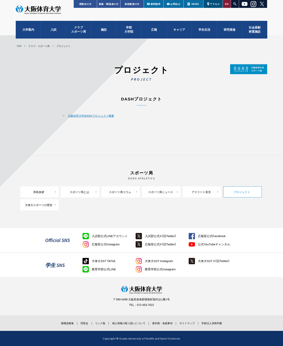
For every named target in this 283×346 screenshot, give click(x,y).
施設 (104, 31)
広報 (154, 31)
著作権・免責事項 (165, 323)
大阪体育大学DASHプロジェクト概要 (92, 115)
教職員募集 (58, 323)
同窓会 (77, 323)
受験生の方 (85, 4)
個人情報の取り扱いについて (128, 323)
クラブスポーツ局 (78, 31)
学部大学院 (128, 31)
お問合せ (175, 4)
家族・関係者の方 (109, 4)
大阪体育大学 (38, 12)
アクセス (215, 4)
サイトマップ (193, 323)
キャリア (179, 31)
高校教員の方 (132, 4)
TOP (19, 46)
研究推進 (229, 31)
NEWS (195, 4)
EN (227, 4)
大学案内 (28, 31)
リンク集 (95, 323)
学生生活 (204, 31)
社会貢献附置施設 (255, 31)
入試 (53, 31)
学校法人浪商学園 (221, 323)
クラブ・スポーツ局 (39, 46)
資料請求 (155, 4)
